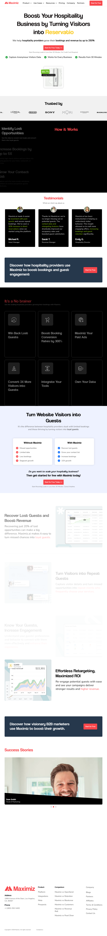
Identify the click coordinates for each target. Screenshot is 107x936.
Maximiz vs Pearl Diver (64, 915)
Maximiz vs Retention (64, 896)
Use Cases (37, 3)
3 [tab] (55, 806)
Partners (80, 3)
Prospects (42, 904)
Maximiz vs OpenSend (64, 892)
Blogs (88, 892)
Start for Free (96, 3)
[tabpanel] (53, 781)
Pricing (62, 3)
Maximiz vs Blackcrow (64, 900)
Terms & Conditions (94, 905)
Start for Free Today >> (53, 48)
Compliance (39, 930)
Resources (50, 3)
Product (26, 3)
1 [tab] (51, 806)
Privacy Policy (91, 909)
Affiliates (90, 900)
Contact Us (90, 913)
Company (71, 3)
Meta (40, 900)
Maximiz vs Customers (64, 904)
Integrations (43, 896)
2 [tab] (53, 806)
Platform (41, 892)
